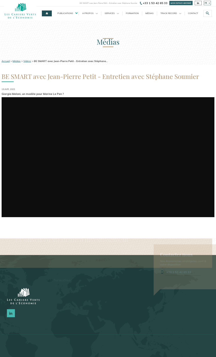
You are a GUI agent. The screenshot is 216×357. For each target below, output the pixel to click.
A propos (90, 13)
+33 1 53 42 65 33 (154, 3)
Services (112, 13)
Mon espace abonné (181, 3)
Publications (65, 13)
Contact (193, 13)
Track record (170, 13)
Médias (149, 13)
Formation (132, 13)
